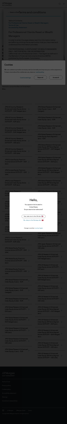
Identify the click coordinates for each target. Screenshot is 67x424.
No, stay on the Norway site (33, 220)
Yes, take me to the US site (33, 216)
